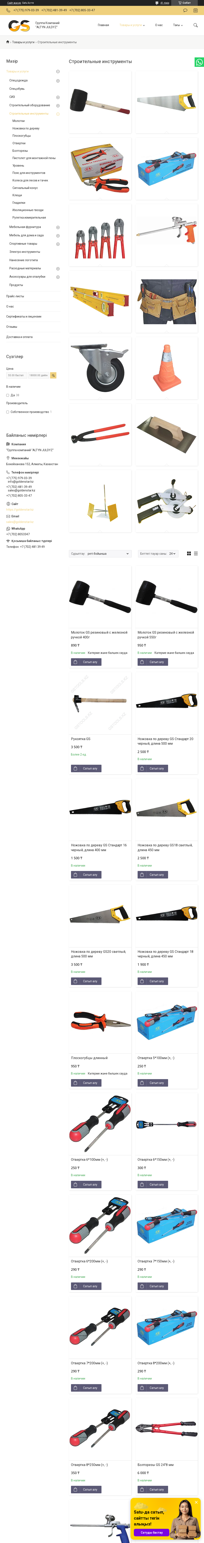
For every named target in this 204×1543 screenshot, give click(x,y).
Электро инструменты (24, 251)
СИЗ (12, 97)
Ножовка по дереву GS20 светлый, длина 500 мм (98, 954)
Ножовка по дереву (26, 128)
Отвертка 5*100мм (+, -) (156, 1058)
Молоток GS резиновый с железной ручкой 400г (99, 634)
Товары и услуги (130, 25)
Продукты (16, 285)
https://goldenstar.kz (20, 509)
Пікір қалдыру (185, 10)
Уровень (18, 165)
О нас (159, 25)
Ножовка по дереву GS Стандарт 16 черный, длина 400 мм (99, 847)
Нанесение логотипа (23, 260)
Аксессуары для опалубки (27, 276)
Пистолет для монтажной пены (34, 158)
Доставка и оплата (19, 337)
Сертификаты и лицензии (23, 316)
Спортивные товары (23, 243)
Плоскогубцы (22, 135)
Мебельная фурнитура (25, 227)
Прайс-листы (15, 296)
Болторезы (20, 150)
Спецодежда (18, 80)
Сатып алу (90, 662)
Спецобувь (17, 88)
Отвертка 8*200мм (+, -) (156, 1363)
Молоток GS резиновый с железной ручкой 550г (166, 634)
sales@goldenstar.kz (20, 522)
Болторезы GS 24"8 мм (156, 1465)
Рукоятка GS (80, 739)
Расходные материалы (25, 268)
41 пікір (164, 2)
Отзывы (11, 326)
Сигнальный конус (25, 188)
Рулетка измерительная (29, 217)
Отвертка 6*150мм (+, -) (156, 1160)
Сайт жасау (14, 2)
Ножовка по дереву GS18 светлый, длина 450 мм (165, 847)
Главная (103, 25)
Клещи (17, 195)
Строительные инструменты (28, 113)
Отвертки (19, 143)
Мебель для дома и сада (26, 235)
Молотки (19, 121)
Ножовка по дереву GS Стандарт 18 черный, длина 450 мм (165, 954)
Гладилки (19, 202)
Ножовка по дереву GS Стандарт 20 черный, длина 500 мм (165, 741)
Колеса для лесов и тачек (30, 180)
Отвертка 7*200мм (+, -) (89, 1363)
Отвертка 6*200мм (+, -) (89, 1261)
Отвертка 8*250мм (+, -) (89, 1465)
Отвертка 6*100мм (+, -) (89, 1160)
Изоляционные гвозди (28, 210)
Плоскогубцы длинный (89, 1058)
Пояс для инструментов (29, 173)
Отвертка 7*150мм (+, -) (156, 1261)
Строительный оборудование (29, 105)
